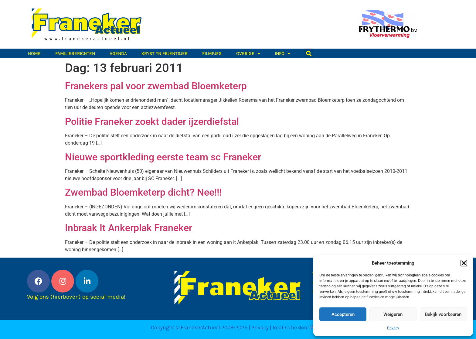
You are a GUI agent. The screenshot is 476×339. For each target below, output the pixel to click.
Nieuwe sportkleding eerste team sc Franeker (163, 157)
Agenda (118, 53)
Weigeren (393, 314)
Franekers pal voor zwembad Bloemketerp (156, 86)
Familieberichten (75, 53)
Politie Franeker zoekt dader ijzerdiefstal (152, 121)
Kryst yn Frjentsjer (164, 53)
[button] (464, 263)
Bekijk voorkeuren (443, 314)
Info (282, 53)
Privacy (393, 328)
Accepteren (343, 314)
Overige (248, 53)
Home (34, 53)
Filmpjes (212, 53)
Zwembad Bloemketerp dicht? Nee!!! (143, 192)
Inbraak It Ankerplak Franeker (128, 228)
